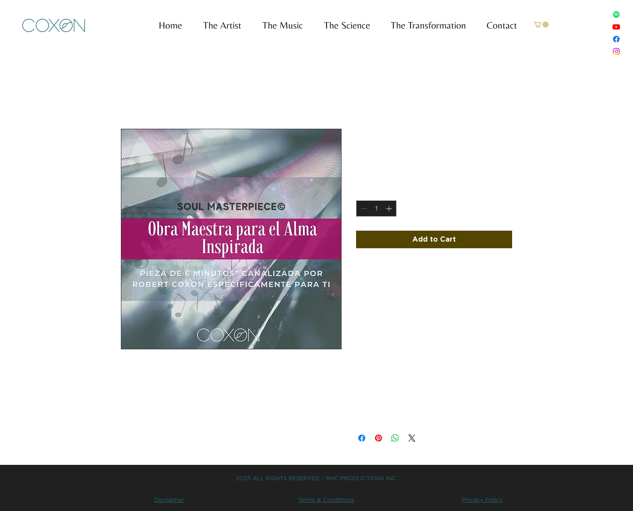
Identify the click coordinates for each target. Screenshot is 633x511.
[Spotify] (616, 14)
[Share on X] (412, 438)
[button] (278, 25)
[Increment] (389, 208)
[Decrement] (362, 208)
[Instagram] (616, 51)
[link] (541, 25)
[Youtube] (616, 26)
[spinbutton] (376, 208)
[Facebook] (616, 39)
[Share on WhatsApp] (395, 438)
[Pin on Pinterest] (378, 438)
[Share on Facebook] (362, 438)
